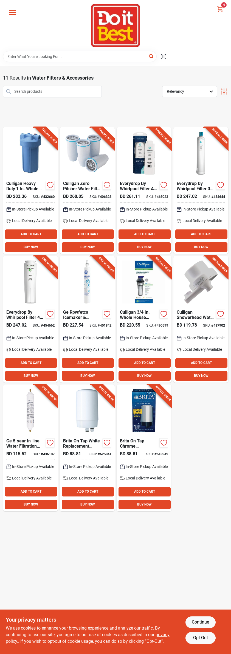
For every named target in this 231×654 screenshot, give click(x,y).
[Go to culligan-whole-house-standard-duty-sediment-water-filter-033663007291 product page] (144, 319)
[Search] (152, 56)
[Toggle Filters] (224, 91)
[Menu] (12, 12)
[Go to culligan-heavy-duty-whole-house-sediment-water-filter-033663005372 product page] (30, 190)
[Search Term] (80, 56)
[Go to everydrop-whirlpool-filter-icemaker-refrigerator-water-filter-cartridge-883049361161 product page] (200, 190)
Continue (200, 622)
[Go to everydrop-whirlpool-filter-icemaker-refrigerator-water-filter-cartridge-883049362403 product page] (30, 319)
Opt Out (200, 637)
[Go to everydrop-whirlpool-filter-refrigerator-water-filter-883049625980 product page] (144, 190)
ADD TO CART (31, 234)
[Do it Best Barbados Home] (115, 25)
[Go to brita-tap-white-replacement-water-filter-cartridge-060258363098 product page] (87, 447)
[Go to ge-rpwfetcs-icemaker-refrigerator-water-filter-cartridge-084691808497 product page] (87, 319)
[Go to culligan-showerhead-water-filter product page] (200, 319)
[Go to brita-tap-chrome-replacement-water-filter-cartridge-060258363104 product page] (144, 447)
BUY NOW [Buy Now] (31, 247)
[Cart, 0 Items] (220, 9)
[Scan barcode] (163, 56)
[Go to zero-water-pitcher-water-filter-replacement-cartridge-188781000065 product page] (87, 190)
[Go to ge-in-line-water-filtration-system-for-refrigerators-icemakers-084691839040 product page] (30, 447)
